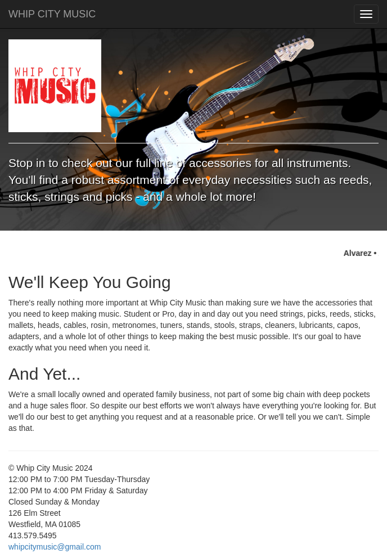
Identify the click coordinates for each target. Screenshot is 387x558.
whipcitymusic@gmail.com (54, 546)
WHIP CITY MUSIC (52, 14)
